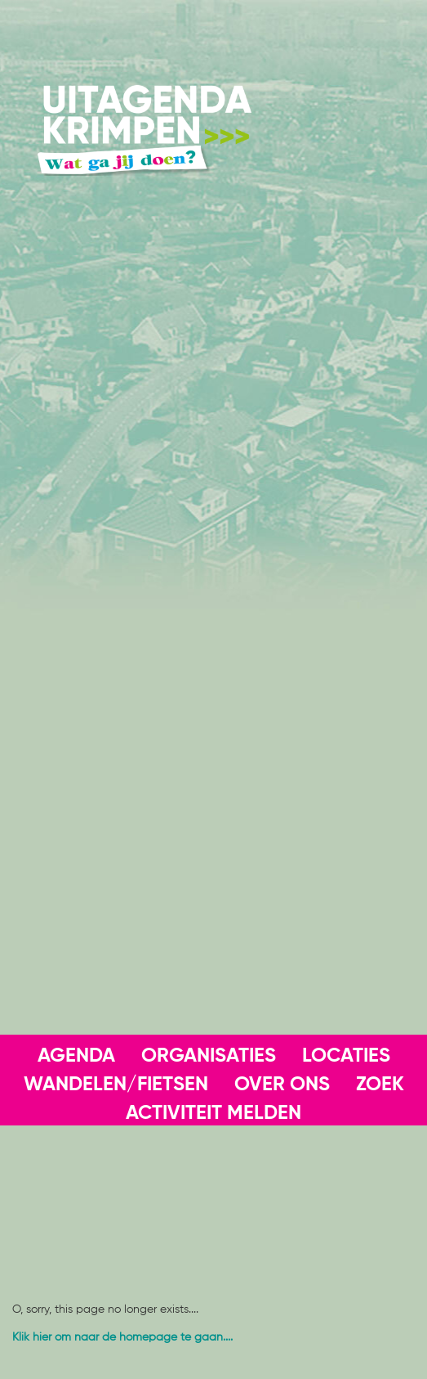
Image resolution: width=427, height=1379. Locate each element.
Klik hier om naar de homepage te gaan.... (122, 1337)
